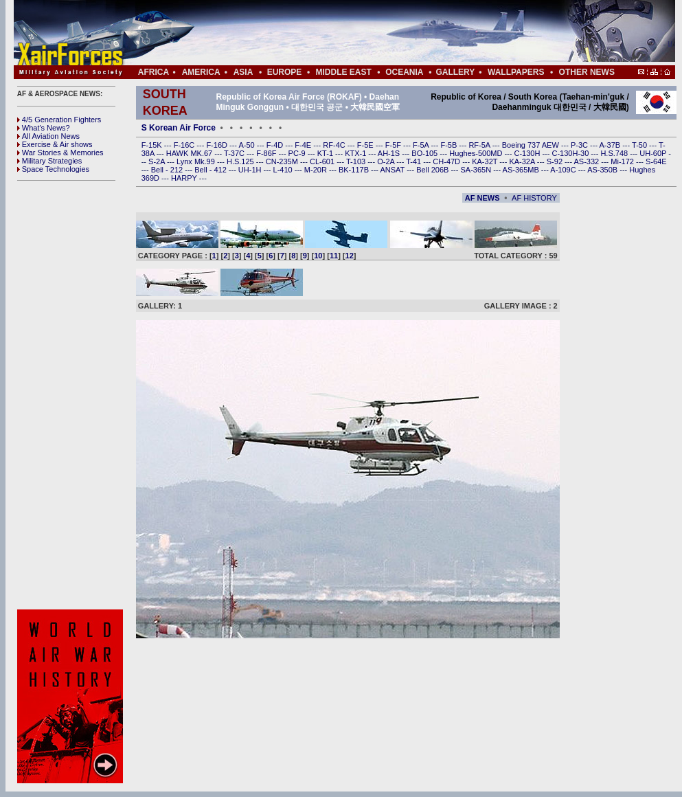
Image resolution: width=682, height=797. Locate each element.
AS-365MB (522, 170)
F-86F (267, 153)
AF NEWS (482, 198)
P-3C (580, 145)
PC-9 (298, 153)
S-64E (656, 161)
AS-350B (603, 170)
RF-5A (480, 145)
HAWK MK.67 (190, 153)
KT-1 (326, 153)
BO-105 (425, 153)
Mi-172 (623, 161)
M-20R (316, 170)
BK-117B (355, 170)
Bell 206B (433, 170)
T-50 (640, 145)
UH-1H (251, 170)
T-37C (235, 153)
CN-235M (283, 161)
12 (349, 255)
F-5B (449, 145)
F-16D (217, 145)
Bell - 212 (168, 170)
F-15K (152, 145)
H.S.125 (241, 161)
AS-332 (588, 161)
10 (318, 255)
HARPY (185, 178)
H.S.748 (615, 153)
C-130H (528, 153)
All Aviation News (48, 136)
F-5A (422, 145)
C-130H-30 (571, 153)
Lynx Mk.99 (197, 161)
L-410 (284, 170)
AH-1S (390, 153)
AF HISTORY (534, 198)
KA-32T (485, 161)
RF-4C (335, 145)
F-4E (304, 145)
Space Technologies (53, 169)
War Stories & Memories (60, 152)
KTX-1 (356, 153)
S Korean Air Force (178, 128)
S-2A (157, 161)
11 (334, 255)
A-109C (564, 170)
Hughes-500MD (476, 153)
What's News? (43, 128)
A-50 (247, 145)
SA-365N (476, 170)
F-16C (185, 145)
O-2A (386, 161)
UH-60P (653, 153)
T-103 (356, 161)
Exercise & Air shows (55, 144)
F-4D (276, 145)
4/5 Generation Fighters (60, 119)
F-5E (366, 145)
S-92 (556, 161)
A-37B (611, 145)
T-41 (414, 161)
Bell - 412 (211, 170)
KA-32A (522, 161)
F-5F (394, 145)
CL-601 (323, 161)
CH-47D (447, 161)
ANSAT (393, 170)
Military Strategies (49, 161)
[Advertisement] (72, 395)
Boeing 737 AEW (531, 145)
